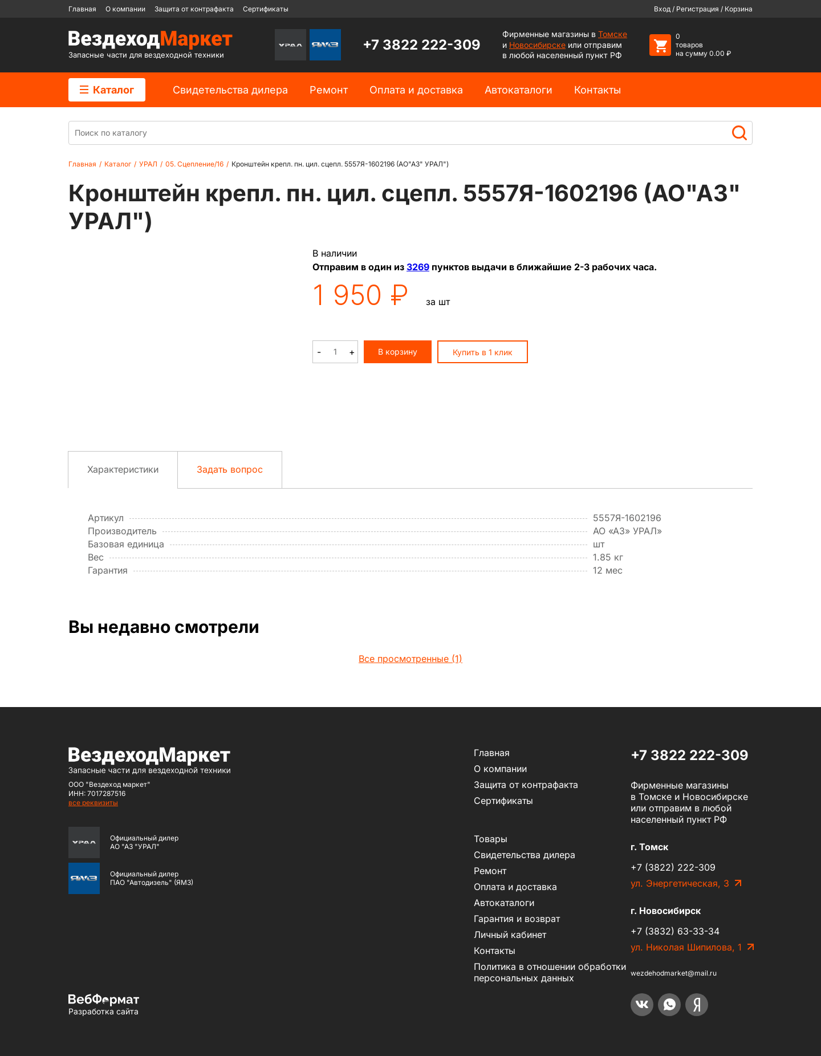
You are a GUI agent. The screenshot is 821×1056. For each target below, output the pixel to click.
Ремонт (329, 90)
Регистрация (697, 9)
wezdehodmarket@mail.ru (674, 973)
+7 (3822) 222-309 (673, 867)
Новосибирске (537, 45)
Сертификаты (265, 9)
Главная (82, 9)
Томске (612, 34)
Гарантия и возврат (517, 918)
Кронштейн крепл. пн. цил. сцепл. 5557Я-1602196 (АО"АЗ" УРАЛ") (340, 164)
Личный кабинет (510, 934)
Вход (662, 9)
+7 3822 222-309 (422, 44)
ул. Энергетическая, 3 (680, 883)
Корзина (739, 9)
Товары (490, 838)
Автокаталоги (518, 90)
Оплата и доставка (416, 90)
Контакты (597, 90)
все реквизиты (93, 802)
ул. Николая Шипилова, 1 (686, 947)
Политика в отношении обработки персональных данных (550, 972)
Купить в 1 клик (483, 352)
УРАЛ (148, 164)
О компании (125, 9)
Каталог (107, 90)
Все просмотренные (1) (410, 658)
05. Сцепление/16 (194, 164)
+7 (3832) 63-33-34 (675, 931)
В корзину (397, 351)
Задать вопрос (230, 469)
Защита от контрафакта (194, 9)
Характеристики (122, 469)
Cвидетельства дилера (230, 90)
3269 (418, 267)
